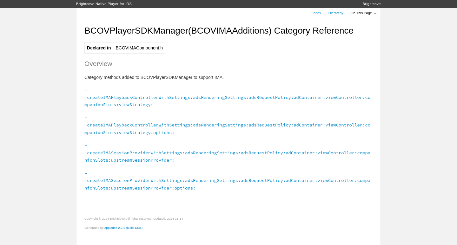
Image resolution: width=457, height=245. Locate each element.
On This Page (364, 13)
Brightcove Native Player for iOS (104, 4)
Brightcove (372, 4)
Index (317, 13)
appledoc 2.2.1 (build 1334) (123, 227)
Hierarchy (335, 13)
